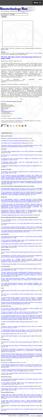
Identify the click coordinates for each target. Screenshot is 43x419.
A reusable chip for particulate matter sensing (13, 143)
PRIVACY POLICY (12, 416)
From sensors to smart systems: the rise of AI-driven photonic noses (19, 155)
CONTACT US (21, 416)
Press (6, 48)
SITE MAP (32, 416)
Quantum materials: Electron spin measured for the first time (17, 215)
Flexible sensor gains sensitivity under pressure (14, 140)
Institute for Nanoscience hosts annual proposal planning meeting (19, 342)
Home (2, 48)
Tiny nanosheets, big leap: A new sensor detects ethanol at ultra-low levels (22, 219)
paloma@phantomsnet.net (7, 111)
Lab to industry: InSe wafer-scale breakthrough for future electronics (19, 252)
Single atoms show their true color (10, 333)
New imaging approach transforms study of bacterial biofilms (17, 243)
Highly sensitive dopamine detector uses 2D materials (15, 321)
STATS (27, 416)
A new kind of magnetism (8, 362)
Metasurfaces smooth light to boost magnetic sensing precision (18, 290)
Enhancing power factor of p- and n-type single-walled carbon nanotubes (20, 223)
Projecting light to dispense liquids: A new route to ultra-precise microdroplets (22, 151)
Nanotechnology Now (18, 9)
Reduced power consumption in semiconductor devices (16, 264)
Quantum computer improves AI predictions (13, 138)
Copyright (3, 414)
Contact (18, 118)
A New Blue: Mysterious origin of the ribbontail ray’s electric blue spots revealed (22, 345)
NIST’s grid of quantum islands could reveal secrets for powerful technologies (22, 373)
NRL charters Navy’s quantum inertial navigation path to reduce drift (19, 336)
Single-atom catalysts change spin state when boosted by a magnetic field (20, 165)
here (21, 101)
